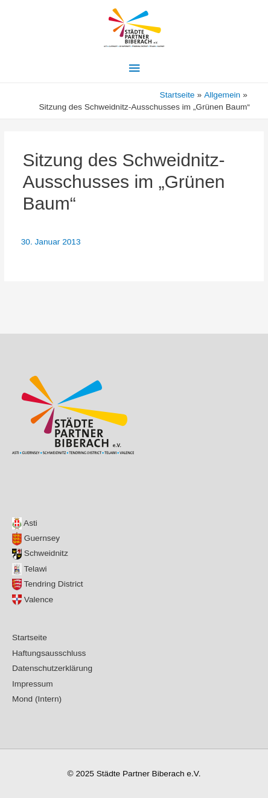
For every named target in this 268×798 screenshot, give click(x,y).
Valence (32, 599)
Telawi (29, 568)
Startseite (29, 637)
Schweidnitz (40, 553)
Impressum (32, 683)
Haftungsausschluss (49, 653)
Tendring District (47, 583)
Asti (24, 523)
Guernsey (36, 538)
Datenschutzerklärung (52, 668)
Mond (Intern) (37, 698)
